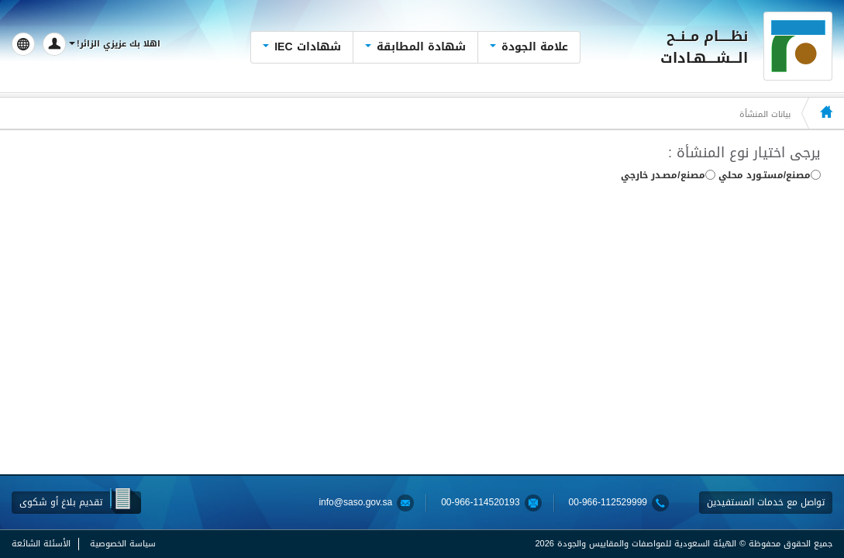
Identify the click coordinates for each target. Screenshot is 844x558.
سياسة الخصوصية (123, 544)
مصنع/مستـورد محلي (769, 176)
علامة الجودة (529, 46)
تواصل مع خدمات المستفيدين (766, 502)
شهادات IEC (301, 46)
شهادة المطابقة (415, 46)
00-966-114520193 (480, 502)
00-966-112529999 (608, 502)
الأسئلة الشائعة (41, 544)
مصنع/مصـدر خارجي (668, 176)
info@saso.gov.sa (355, 502)
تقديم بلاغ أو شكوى (60, 502)
